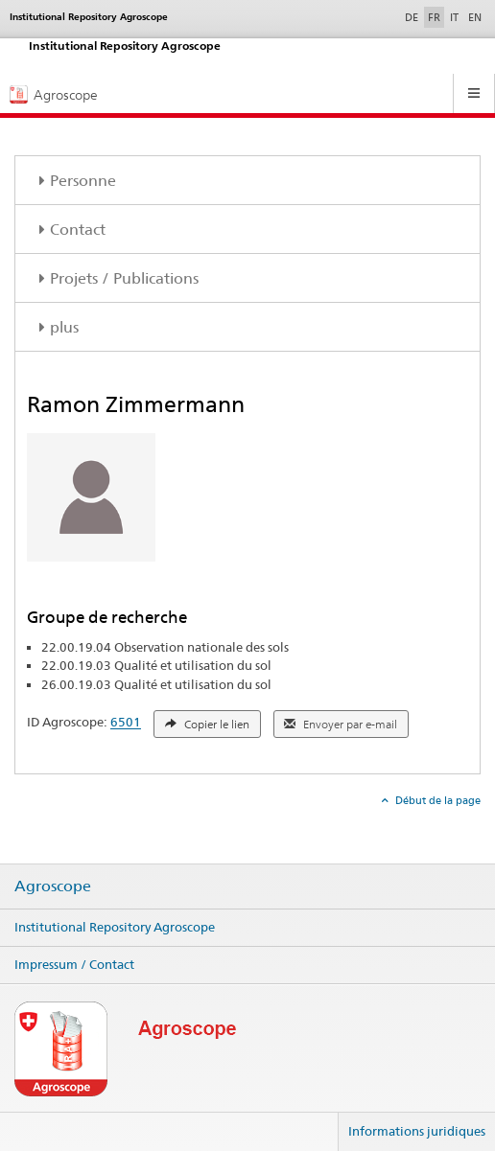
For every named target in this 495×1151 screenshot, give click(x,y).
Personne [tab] (83, 181)
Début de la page (436, 800)
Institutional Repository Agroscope (114, 926)
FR (434, 17)
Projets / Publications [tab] (124, 278)
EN (475, 17)
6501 (125, 722)
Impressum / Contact (74, 964)
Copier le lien (207, 724)
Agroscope (52, 886)
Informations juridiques (416, 1131)
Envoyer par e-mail (340, 724)
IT (454, 17)
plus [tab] (64, 327)
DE (413, 16)
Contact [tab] (78, 229)
